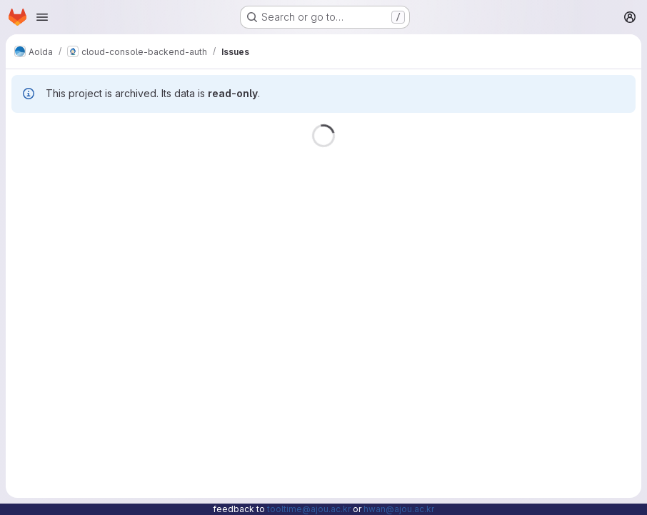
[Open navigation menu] (42, 17)
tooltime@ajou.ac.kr (309, 509)
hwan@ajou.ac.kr (398, 509)
